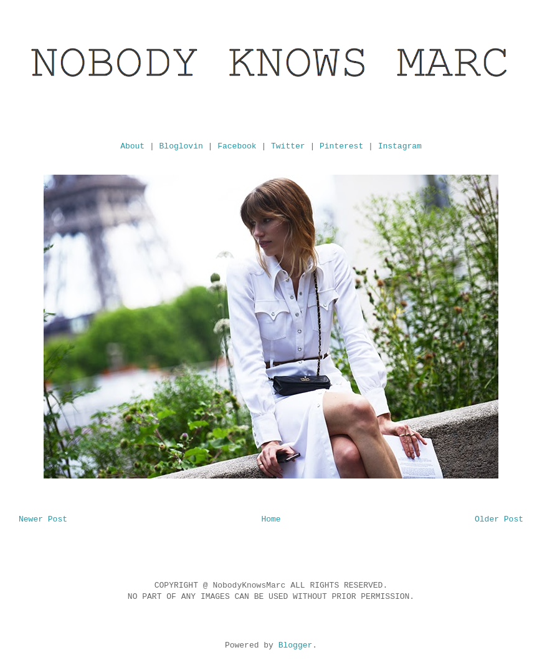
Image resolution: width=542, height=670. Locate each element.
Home (270, 519)
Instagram (400, 146)
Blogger (295, 645)
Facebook (236, 146)
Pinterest (341, 146)
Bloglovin (181, 146)
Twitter (288, 146)
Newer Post (43, 519)
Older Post (499, 519)
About (132, 146)
